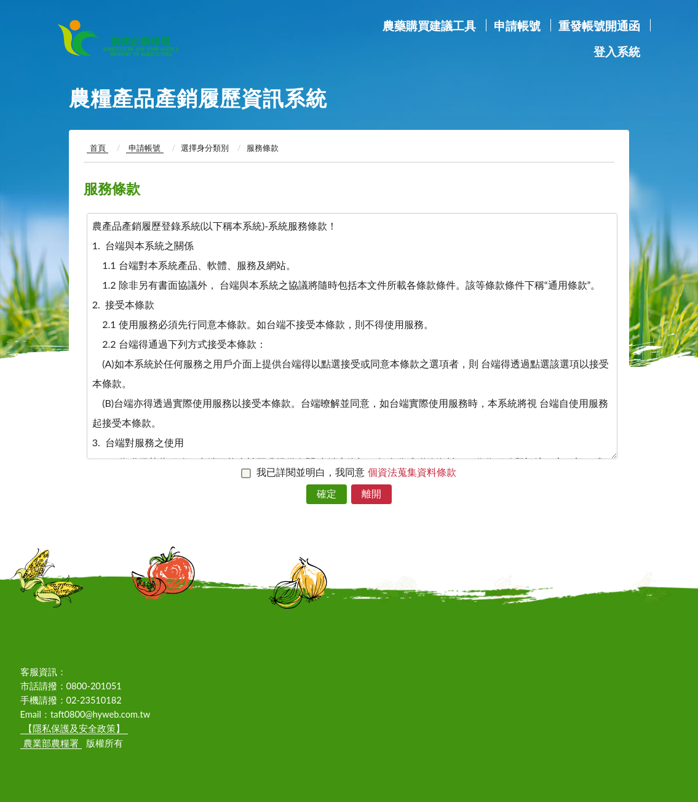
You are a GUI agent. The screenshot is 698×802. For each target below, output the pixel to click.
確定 (326, 493)
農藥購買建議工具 (429, 25)
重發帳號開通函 (599, 25)
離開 (371, 493)
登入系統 (616, 51)
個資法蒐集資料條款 (412, 472)
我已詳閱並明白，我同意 (358, 472)
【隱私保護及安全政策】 (74, 728)
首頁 (98, 148)
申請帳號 (517, 25)
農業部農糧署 (155, 38)
